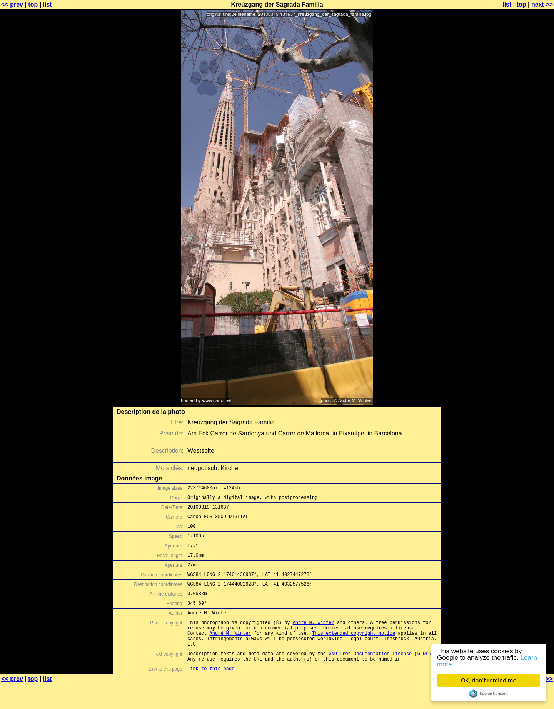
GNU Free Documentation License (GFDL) (380, 676)
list (47, 4)
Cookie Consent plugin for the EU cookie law (488, 693)
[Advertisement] (523, 190)
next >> (542, 4)
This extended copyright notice (353, 652)
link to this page (210, 694)
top (33, 4)
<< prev (12, 4)
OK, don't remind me (488, 680)
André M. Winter (313, 639)
